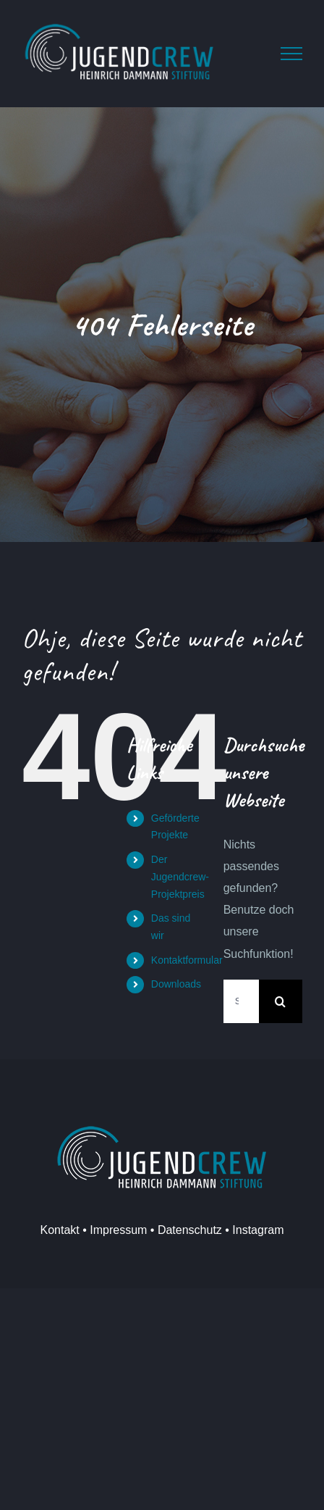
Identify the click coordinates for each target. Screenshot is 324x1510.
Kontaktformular (187, 960)
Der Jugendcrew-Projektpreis (180, 877)
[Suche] (280, 1001)
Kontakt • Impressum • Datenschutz (131, 1230)
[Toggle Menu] (291, 53)
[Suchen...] (241, 1001)
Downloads (176, 984)
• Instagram (253, 1230)
